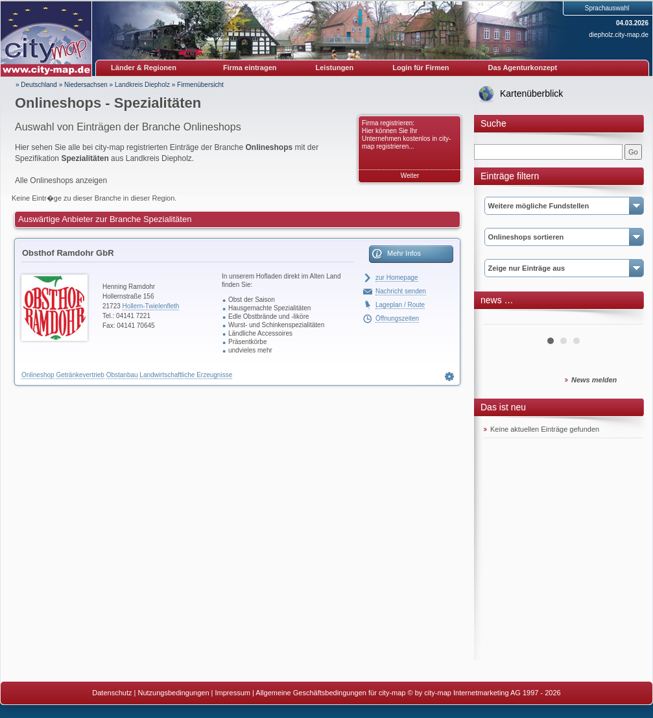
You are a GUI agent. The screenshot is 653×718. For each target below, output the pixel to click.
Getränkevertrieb (80, 374)
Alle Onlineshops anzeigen (61, 180)
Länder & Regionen (143, 67)
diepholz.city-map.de (618, 34)
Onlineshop (37, 374)
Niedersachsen (86, 84)
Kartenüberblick (531, 93)
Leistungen (335, 67)
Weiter (410, 175)
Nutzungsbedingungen (173, 693)
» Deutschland (36, 84)
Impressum (232, 693)
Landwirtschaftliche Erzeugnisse (185, 374)
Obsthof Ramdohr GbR (68, 253)
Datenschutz (112, 693)
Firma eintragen (250, 67)
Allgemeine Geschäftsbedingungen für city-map (330, 693)
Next (625, 319)
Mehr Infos (404, 253)
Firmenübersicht (200, 84)
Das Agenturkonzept (523, 67)
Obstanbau (122, 374)
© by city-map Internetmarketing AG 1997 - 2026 (484, 693)
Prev (500, 319)
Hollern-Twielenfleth (151, 306)
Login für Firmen (420, 67)
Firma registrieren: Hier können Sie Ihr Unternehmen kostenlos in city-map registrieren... (406, 134)
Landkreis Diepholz (142, 84)
